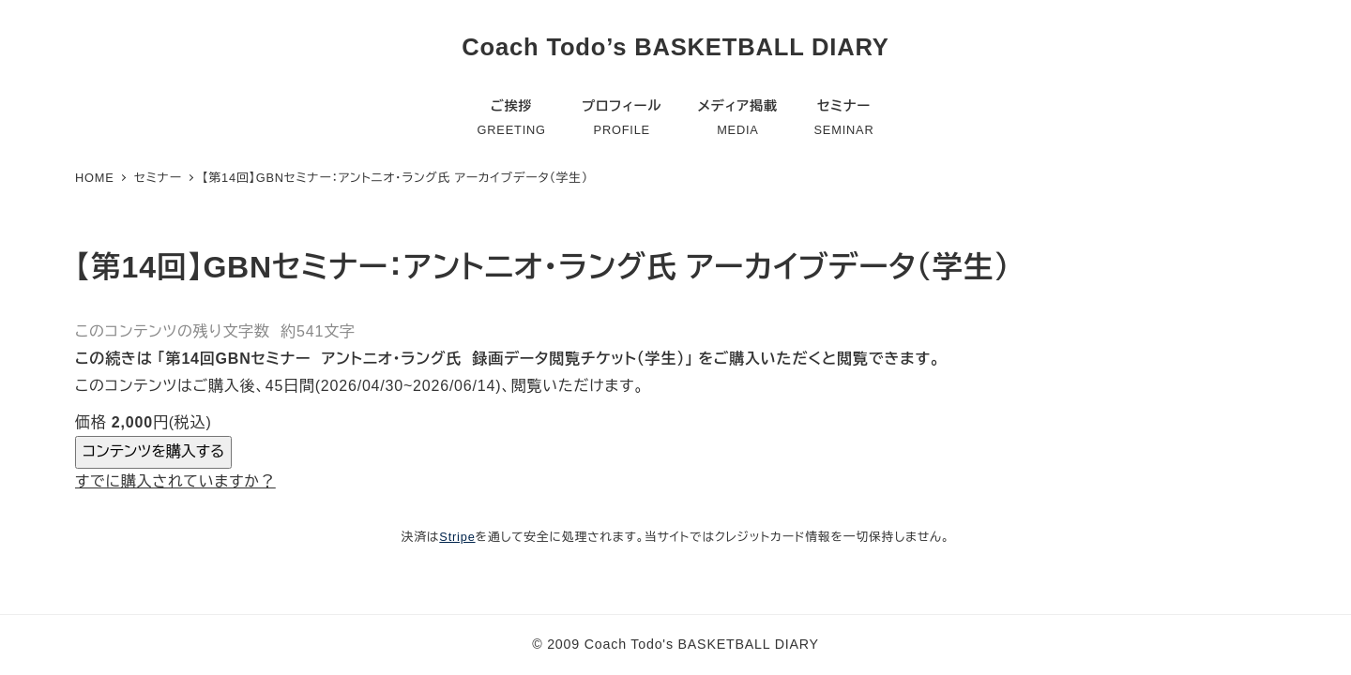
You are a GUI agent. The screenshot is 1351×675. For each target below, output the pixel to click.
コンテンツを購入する (153, 451)
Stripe (457, 537)
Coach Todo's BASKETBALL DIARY (701, 644)
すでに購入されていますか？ (175, 481)
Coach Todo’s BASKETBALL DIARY (675, 47)
